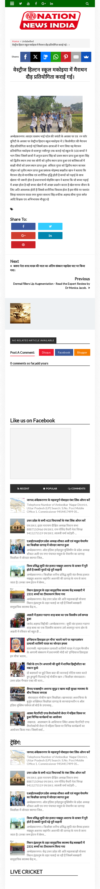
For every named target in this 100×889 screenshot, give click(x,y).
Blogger (82, 352)
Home (15, 41)
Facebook (64, 352)
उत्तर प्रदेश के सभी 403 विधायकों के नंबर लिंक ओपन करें (56, 520)
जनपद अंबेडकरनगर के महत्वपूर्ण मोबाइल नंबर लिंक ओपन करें (58, 500)
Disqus (46, 352)
